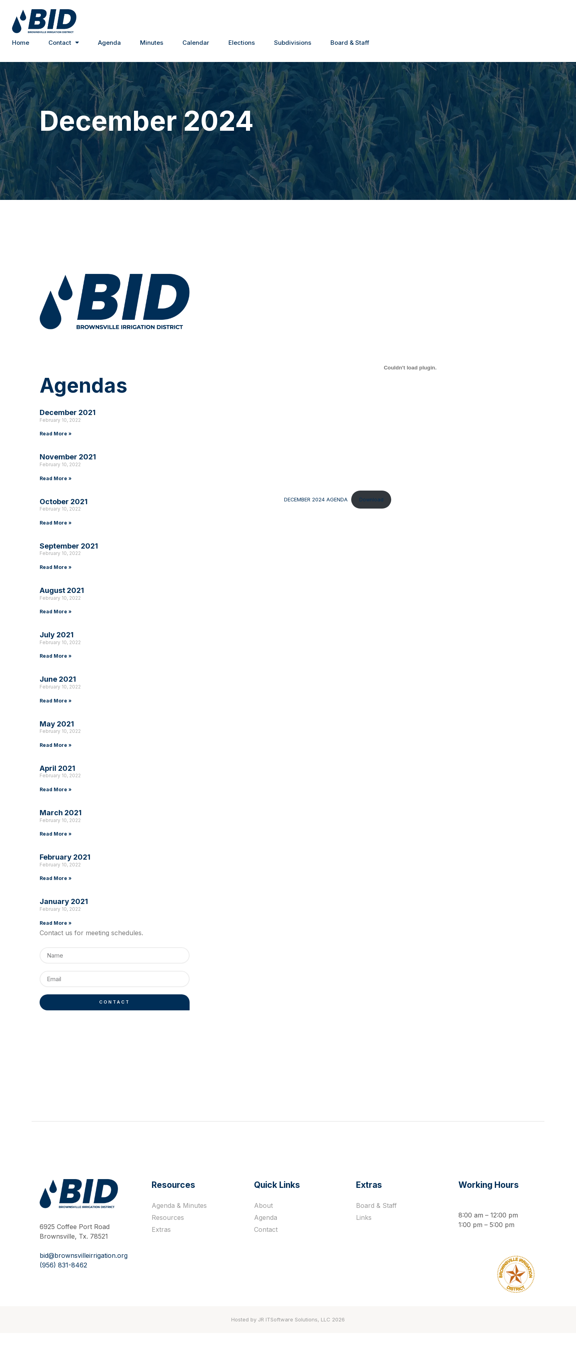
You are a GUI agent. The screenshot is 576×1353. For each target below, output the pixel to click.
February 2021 (65, 870)
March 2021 (61, 826)
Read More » (56, 447)
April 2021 (57, 781)
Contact (63, 43)
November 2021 (68, 470)
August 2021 (62, 604)
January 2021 (64, 915)
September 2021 (69, 559)
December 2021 (68, 426)
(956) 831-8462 (63, 1282)
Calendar (195, 42)
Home (20, 42)
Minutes (151, 42)
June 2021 (58, 692)
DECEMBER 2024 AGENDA (266, 513)
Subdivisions (292, 42)
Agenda (109, 42)
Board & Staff (349, 42)
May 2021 (57, 737)
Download (321, 513)
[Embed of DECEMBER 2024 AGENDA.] (384, 381)
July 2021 (57, 648)
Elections (241, 42)
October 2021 (64, 515)
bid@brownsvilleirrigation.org (84, 1273)
